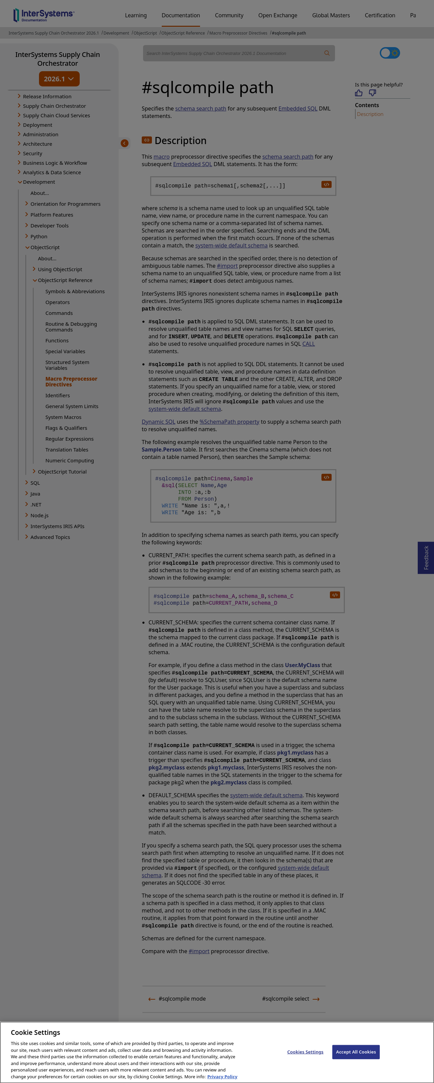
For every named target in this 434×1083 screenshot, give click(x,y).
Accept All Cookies (356, 1057)
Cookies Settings (305, 1057)
